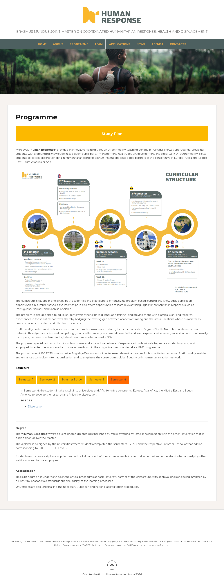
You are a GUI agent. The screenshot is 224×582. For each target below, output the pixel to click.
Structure (23, 368)
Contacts (178, 44)
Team (99, 44)
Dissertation (35, 406)
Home (42, 44)
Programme (79, 44)
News (141, 44)
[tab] (26, 380)
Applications (119, 44)
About (58, 44)
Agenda (157, 44)
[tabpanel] (112, 399)
